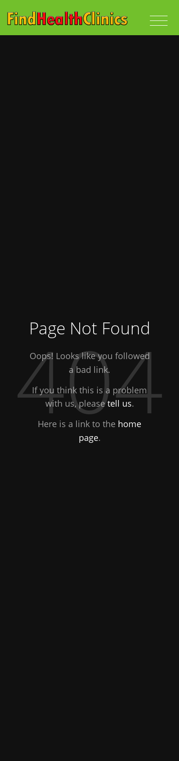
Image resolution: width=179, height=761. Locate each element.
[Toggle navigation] (158, 21)
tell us (119, 403)
